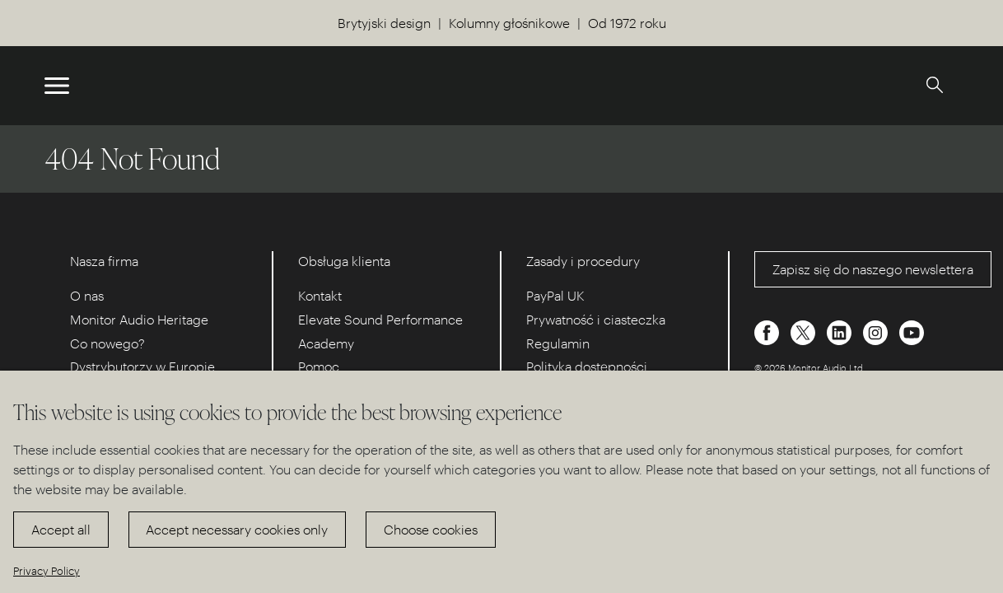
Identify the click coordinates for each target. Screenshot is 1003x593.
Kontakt (320, 295)
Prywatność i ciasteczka (595, 319)
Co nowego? (107, 343)
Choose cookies (431, 529)
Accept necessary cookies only (237, 529)
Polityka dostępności (586, 366)
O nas (87, 295)
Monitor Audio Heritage (139, 319)
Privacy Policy (46, 570)
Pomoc (318, 366)
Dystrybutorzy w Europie (142, 366)
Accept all (61, 529)
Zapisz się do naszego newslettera (872, 269)
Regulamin (558, 343)
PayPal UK (555, 295)
